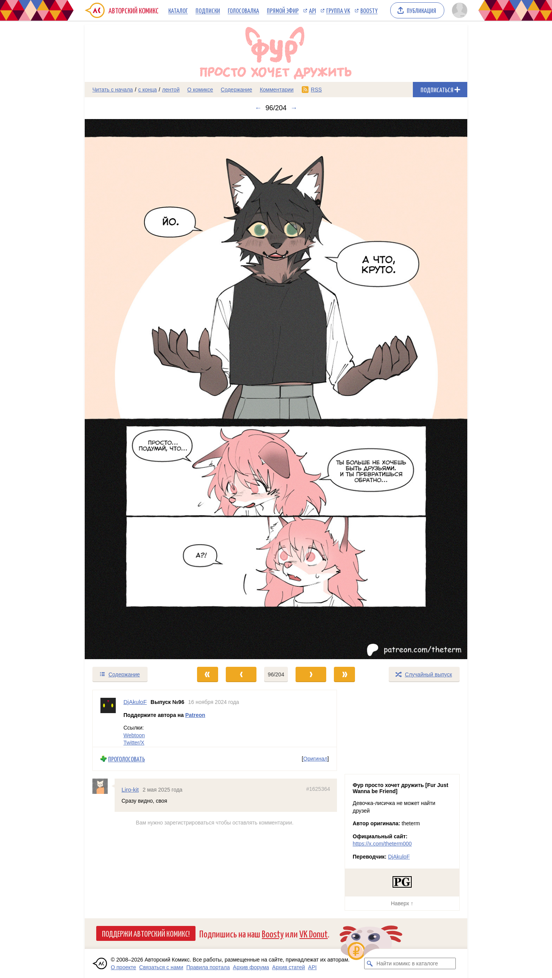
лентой (171, 90)
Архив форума (251, 967)
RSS (316, 90)
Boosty (369, 10)
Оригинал (315, 759)
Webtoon (134, 735)
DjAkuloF (399, 857)
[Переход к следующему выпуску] (276, 389)
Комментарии (277, 90)
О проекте (123, 967)
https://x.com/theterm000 (382, 844)
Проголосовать (126, 759)
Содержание (236, 90)
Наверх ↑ (402, 903)
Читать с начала (112, 90)
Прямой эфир (283, 10)
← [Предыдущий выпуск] (258, 108)
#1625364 (318, 789)
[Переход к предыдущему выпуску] (133, 389)
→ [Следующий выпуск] (294, 108)
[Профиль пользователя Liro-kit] (103, 786)
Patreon (195, 715)
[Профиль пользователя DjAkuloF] (108, 718)
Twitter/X (133, 743)
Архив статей (288, 967)
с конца (147, 90)
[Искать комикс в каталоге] (370, 963)
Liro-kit (130, 789)
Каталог (178, 10)
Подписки (208, 10)
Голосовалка (243, 10)
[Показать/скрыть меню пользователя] (458, 10)
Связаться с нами (161, 967)
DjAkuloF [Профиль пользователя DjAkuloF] (135, 702)
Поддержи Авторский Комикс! (146, 933)
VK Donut (313, 933)
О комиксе (200, 90)
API (312, 10)
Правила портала (208, 967)
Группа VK (338, 10)
